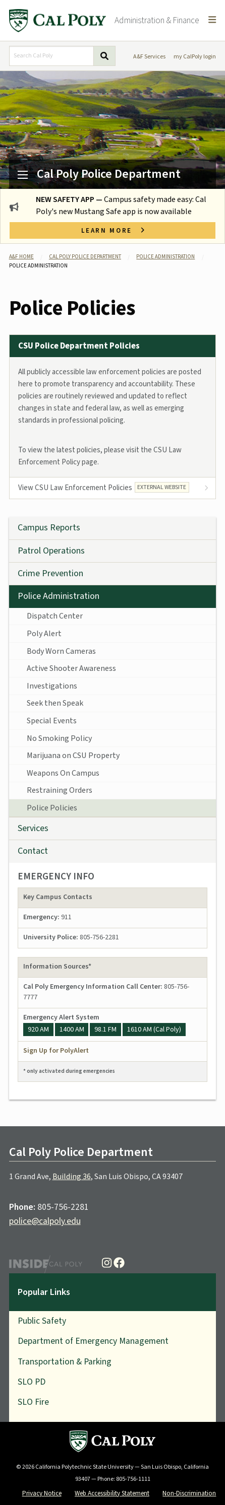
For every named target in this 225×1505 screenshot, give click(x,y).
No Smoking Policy (59, 738)
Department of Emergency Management (93, 1341)
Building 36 (71, 1176)
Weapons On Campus (63, 773)
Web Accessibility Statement (112, 1493)
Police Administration (165, 256)
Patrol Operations (51, 550)
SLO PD (31, 1382)
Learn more (112, 230)
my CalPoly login (195, 56)
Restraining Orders (59, 790)
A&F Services (149, 56)
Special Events (52, 720)
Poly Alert (44, 633)
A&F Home (21, 256)
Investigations (52, 686)
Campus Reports (49, 527)
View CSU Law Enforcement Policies (103, 487)
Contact (33, 851)
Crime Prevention (50, 573)
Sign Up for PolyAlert (56, 1051)
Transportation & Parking (64, 1361)
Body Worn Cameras (61, 651)
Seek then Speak (55, 703)
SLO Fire (33, 1402)
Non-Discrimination (189, 1493)
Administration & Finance (157, 20)
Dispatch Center (55, 616)
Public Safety (42, 1321)
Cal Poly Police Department (109, 174)
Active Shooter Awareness (71, 668)
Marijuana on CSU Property (73, 755)
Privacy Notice (42, 1493)
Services (33, 828)
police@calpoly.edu (45, 1221)
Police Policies (52, 807)
